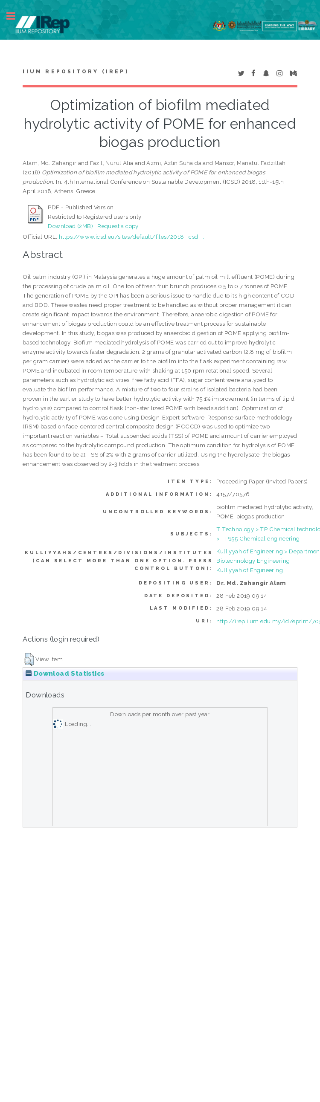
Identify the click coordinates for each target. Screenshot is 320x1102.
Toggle (15, 16)
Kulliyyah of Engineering (249, 570)
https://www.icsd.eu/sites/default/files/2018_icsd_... (132, 236)
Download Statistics (65, 673)
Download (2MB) (70, 226)
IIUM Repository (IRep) (75, 72)
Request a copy (118, 226)
